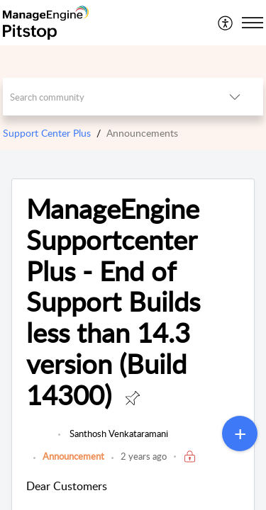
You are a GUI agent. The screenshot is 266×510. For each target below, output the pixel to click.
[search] (105, 96)
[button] (226, 22)
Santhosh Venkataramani (117, 433)
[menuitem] (226, 22)
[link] (38, 440)
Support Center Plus (47, 133)
